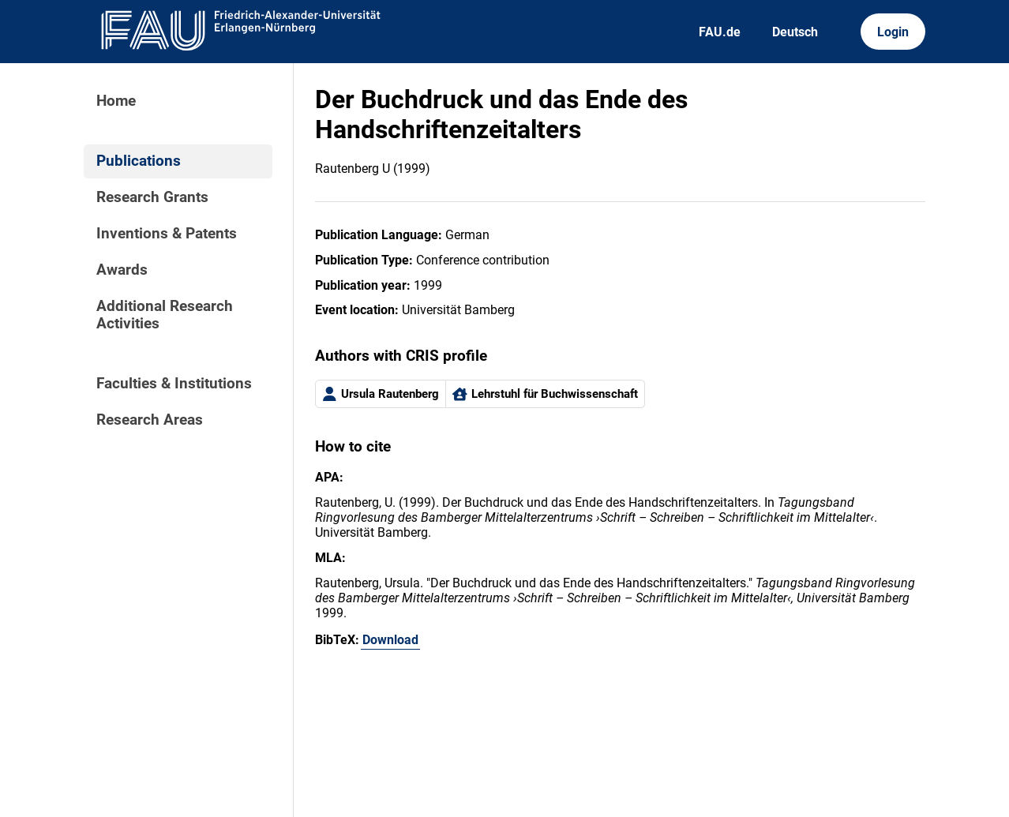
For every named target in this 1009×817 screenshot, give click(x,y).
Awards (122, 270)
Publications (138, 161)
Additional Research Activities (164, 315)
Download (390, 639)
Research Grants (152, 197)
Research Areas (149, 420)
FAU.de (720, 31)
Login (893, 31)
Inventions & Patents (166, 233)
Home (116, 101)
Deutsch (795, 31)
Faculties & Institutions (174, 383)
